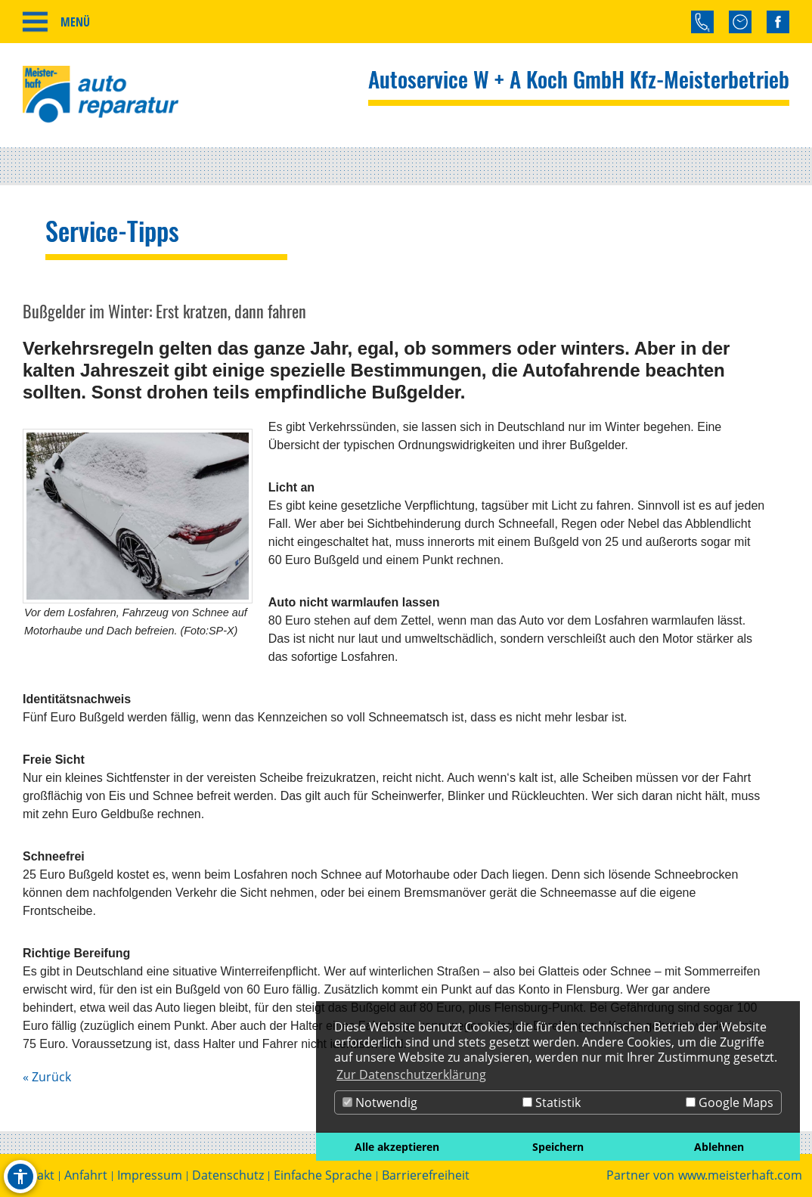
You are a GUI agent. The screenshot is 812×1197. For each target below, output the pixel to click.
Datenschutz (228, 1175)
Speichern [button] (558, 1147)
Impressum (149, 1175)
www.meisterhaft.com (740, 1175)
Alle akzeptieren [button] (397, 1147)
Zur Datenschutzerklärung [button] (411, 1074)
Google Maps (729, 1102)
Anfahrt (85, 1175)
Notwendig (379, 1102)
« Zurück (47, 1076)
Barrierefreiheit (426, 1175)
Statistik (551, 1102)
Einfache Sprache (323, 1175)
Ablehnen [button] (719, 1147)
